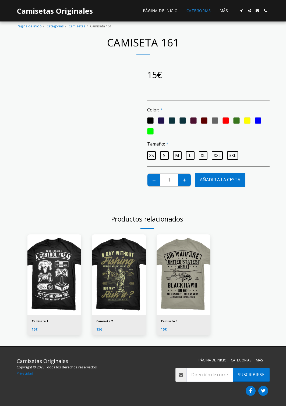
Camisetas (77, 26)
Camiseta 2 (106, 321)
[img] (54, 274)
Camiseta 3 (170, 321)
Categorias (55, 26)
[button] (241, 11)
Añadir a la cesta (220, 180)
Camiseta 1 (41, 321)
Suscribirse (251, 375)
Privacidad (25, 373)
